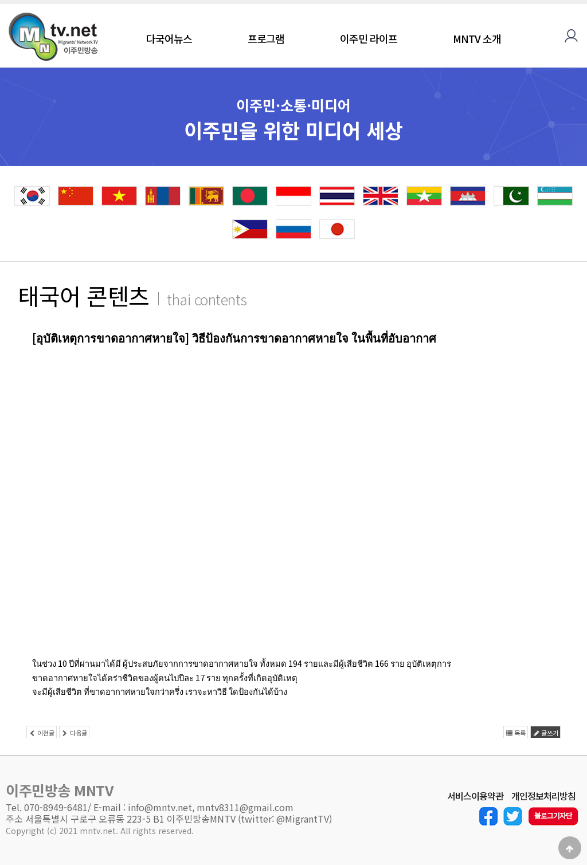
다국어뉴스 (169, 38)
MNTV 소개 (477, 38)
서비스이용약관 (475, 796)
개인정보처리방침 (543, 796)
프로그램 (266, 38)
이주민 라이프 (368, 38)
